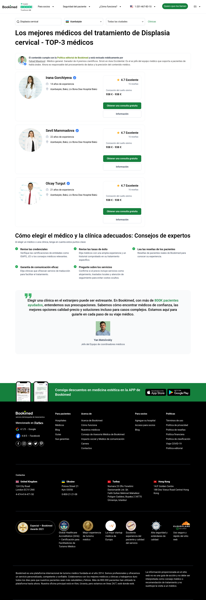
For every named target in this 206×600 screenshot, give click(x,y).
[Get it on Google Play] (178, 392)
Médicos (59, 425)
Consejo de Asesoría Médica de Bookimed (102, 434)
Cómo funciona (89, 425)
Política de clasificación (178, 439)
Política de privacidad (177, 425)
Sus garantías (62, 439)
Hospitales (60, 420)
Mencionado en (29, 422)
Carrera (85, 443)
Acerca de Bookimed (91, 420)
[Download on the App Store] (155, 392)
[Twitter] (35, 443)
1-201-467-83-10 (143, 6)
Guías (58, 434)
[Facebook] (18, 443)
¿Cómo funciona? (110, 6)
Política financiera (175, 434)
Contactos (86, 448)
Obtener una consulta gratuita (122, 105)
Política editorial (174, 448)
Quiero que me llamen (175, 6)
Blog (57, 429)
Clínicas (152, 21)
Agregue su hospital (145, 420)
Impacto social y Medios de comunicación (102, 439)
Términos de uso (174, 420)
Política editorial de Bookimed (72, 57)
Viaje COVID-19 (174, 443)
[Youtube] (29, 443)
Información (122, 114)
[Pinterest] (41, 443)
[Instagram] (24, 443)
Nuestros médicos (90, 429)
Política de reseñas (176, 429)
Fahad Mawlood (37, 61)
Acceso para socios (145, 425)
